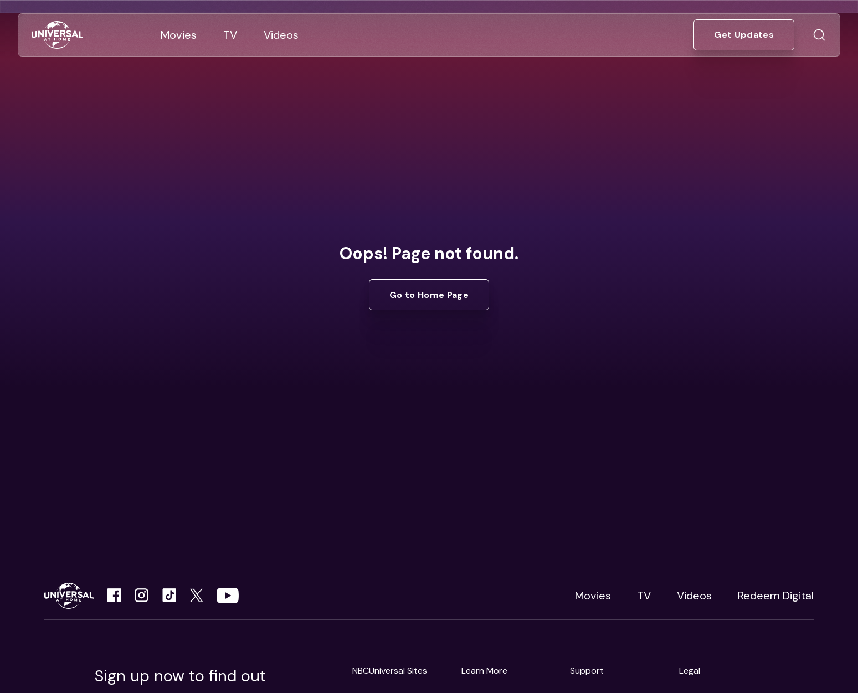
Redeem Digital (776, 595)
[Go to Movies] (179, 35)
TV (644, 595)
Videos (694, 595)
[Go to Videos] (281, 35)
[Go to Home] (57, 35)
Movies (593, 595)
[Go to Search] (819, 35)
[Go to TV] (230, 35)
